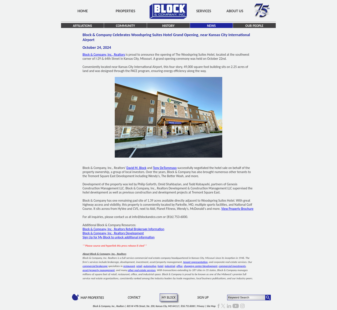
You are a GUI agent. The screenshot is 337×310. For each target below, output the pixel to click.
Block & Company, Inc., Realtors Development (113, 233)
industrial (170, 266)
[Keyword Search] (246, 297)
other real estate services (142, 270)
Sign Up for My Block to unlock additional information (119, 237)
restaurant (129, 266)
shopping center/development (200, 266)
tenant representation (195, 262)
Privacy (200, 306)
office (179, 266)
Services (203, 11)
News (211, 26)
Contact (134, 297)
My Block (169, 297)
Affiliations (82, 26)
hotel (160, 266)
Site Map (211, 306)
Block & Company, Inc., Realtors (104, 54)
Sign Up (202, 297)
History (168, 26)
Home (83, 11)
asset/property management (99, 270)
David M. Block (136, 168)
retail (139, 266)
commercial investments (232, 266)
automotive (149, 266)
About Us (235, 11)
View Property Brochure (237, 209)
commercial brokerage (95, 266)
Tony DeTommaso (165, 168)
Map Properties (92, 298)
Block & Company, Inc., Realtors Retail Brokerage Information (123, 229)
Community (125, 26)
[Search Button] (268, 297)
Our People (254, 26)
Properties (125, 11)
